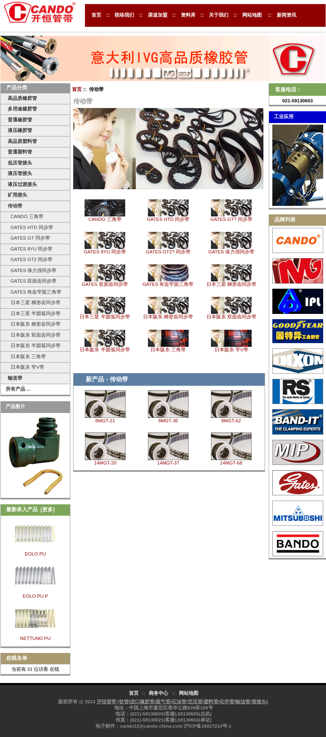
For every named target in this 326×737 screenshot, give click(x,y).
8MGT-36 (168, 420)
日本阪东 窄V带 (26, 367)
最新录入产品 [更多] (30, 509)
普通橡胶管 (20, 119)
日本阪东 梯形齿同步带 (34, 323)
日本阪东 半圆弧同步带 (34, 345)
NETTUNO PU (35, 638)
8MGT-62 (231, 420)
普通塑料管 (20, 151)
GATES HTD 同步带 (30, 227)
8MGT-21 (105, 420)
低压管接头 (20, 162)
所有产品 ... (18, 388)
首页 (96, 15)
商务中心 (158, 693)
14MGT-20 (105, 462)
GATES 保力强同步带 (32, 270)
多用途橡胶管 (22, 108)
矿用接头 (17, 194)
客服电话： (288, 89)
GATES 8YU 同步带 (30, 248)
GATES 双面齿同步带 (32, 280)
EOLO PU (35, 553)
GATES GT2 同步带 (30, 259)
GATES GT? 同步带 (231, 217)
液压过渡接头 (22, 184)
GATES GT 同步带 (29, 237)
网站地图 (252, 15)
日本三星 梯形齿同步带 (34, 302)
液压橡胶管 (20, 130)
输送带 (15, 377)
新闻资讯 (286, 15)
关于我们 (218, 15)
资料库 (188, 15)
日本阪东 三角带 (27, 356)
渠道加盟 (157, 15)
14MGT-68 (231, 462)
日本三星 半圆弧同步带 (34, 313)
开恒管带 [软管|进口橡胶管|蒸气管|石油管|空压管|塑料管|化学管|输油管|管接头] (182, 701)
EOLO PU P (35, 596)
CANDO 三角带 (25, 216)
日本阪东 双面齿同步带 (34, 334)
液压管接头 (20, 173)
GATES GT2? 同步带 (168, 249)
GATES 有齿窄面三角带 (34, 291)
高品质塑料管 (22, 141)
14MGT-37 (168, 462)
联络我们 (124, 15)
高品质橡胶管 (22, 98)
